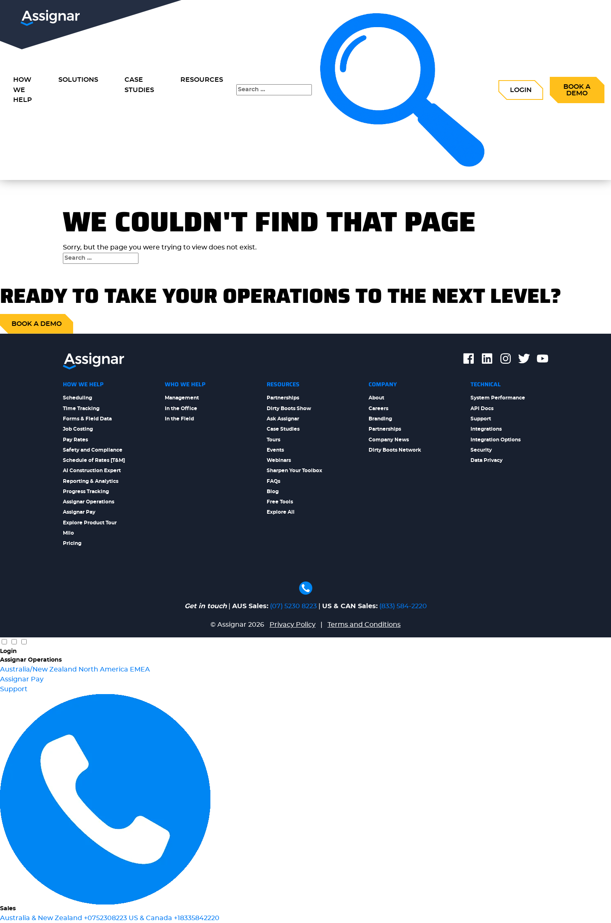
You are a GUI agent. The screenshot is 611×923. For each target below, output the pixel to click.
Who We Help (185, 384)
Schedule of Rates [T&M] (94, 460)
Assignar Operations (88, 501)
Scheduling (77, 397)
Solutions (78, 79)
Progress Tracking (86, 491)
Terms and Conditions (364, 624)
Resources (201, 79)
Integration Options (495, 439)
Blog (273, 491)
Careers (378, 408)
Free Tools (280, 501)
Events (275, 450)
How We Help (83, 384)
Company (383, 384)
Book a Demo (576, 90)
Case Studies (139, 84)
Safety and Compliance (92, 450)
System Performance (497, 397)
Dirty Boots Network (395, 450)
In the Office (181, 408)
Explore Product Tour (90, 522)
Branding (380, 418)
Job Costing (78, 429)
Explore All (281, 512)
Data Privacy (486, 460)
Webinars (279, 460)
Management (182, 397)
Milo (68, 533)
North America (104, 669)
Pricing (72, 543)
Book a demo (37, 324)
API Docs (481, 408)
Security (481, 450)
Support (480, 418)
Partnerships (283, 397)
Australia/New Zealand (39, 669)
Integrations (486, 429)
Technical (485, 384)
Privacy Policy (293, 624)
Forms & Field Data (87, 418)
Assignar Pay (79, 512)
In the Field (179, 418)
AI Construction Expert (92, 470)
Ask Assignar (283, 418)
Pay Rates (75, 439)
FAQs (273, 481)
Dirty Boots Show (289, 408)
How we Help (22, 90)
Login (521, 90)
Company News (389, 439)
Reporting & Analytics (90, 481)
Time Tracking (81, 408)
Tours (273, 439)
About (376, 397)
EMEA (140, 669)
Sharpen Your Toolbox (294, 470)
